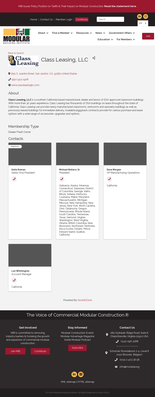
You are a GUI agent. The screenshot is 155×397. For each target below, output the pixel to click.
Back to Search (16, 53)
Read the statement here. (120, 6)
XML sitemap (68, 381)
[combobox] (143, 23)
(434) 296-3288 (129, 341)
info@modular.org (129, 366)
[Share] (93, 58)
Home (33, 19)
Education (104, 39)
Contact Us (46, 19)
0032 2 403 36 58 (129, 359)
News (99, 33)
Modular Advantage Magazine (77, 336)
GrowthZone (85, 300)
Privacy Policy (103, 392)
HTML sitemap (86, 381)
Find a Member (60, 33)
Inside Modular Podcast (77, 339)
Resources (82, 33)
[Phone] (14, 179)
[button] (148, 36)
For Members (124, 39)
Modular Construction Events (77, 332)
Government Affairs (120, 33)
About (41, 33)
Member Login (64, 19)
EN (140, 23)
